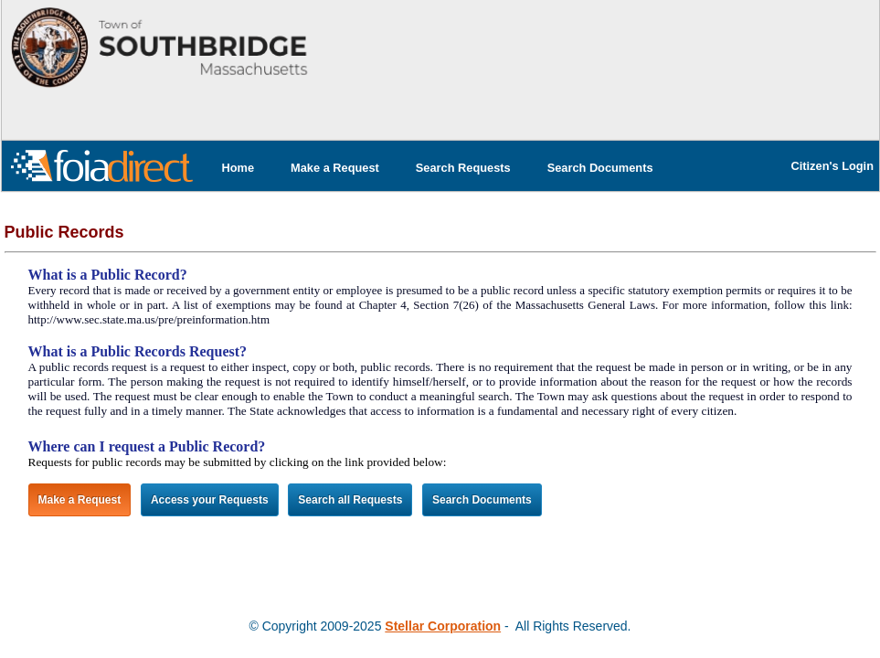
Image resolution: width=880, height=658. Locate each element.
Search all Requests (350, 500)
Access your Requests (210, 500)
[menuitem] (238, 167)
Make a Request (335, 168)
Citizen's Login (832, 166)
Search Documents (600, 168)
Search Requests (463, 168)
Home (238, 168)
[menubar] (438, 167)
